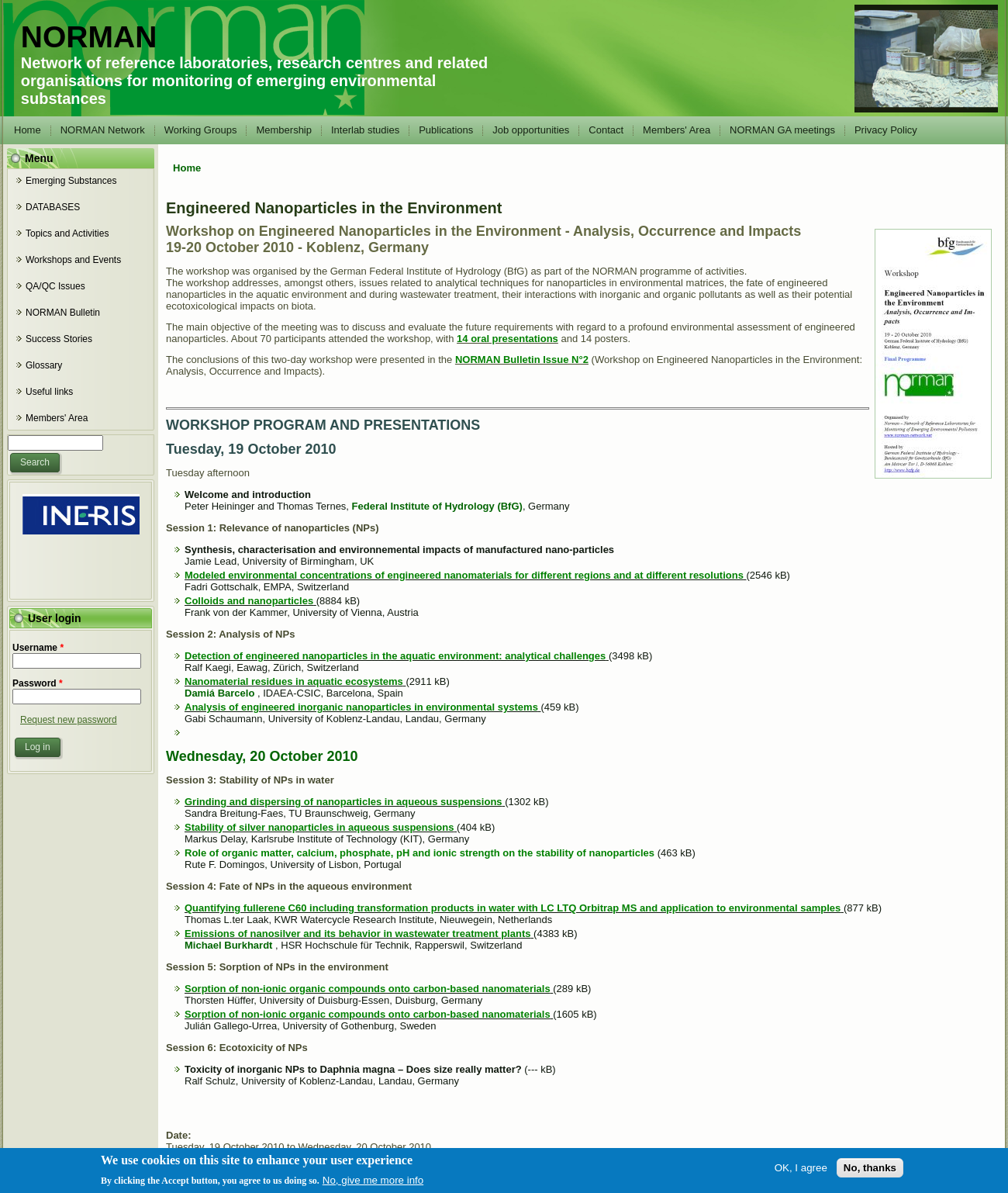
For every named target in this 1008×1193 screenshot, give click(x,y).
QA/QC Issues (55, 286)
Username (38, 647)
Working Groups (200, 130)
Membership (284, 130)
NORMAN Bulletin (63, 312)
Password (37, 683)
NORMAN (89, 37)
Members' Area (676, 130)
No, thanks (870, 1171)
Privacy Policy (885, 130)
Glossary (44, 365)
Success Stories (59, 339)
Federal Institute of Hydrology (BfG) (437, 506)
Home (27, 130)
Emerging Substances (71, 180)
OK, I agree (801, 1171)
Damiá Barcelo (219, 693)
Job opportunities (530, 130)
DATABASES (53, 207)
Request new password (68, 719)
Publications (446, 130)
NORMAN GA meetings (782, 130)
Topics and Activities (67, 233)
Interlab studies (365, 130)
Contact (606, 130)
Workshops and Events (73, 259)
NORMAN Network (102, 130)
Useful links (49, 391)
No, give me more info (373, 1183)
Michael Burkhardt (228, 945)
